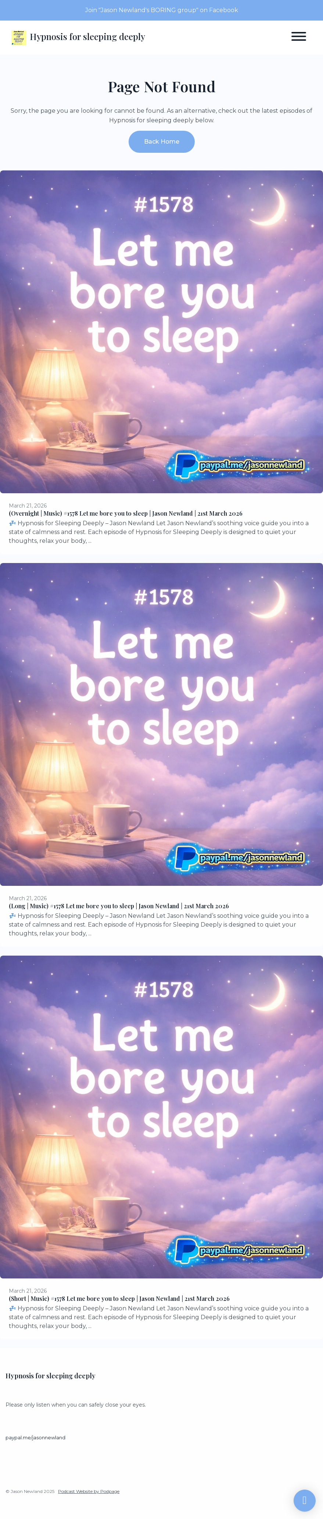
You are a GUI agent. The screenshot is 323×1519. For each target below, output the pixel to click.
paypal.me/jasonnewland (35, 1437)
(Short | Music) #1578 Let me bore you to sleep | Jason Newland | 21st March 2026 (119, 1298)
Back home (161, 141)
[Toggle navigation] (299, 37)
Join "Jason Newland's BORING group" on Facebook (161, 10)
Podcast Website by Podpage (88, 1491)
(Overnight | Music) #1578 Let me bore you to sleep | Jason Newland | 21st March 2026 (126, 513)
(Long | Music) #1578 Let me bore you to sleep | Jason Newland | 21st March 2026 (119, 906)
